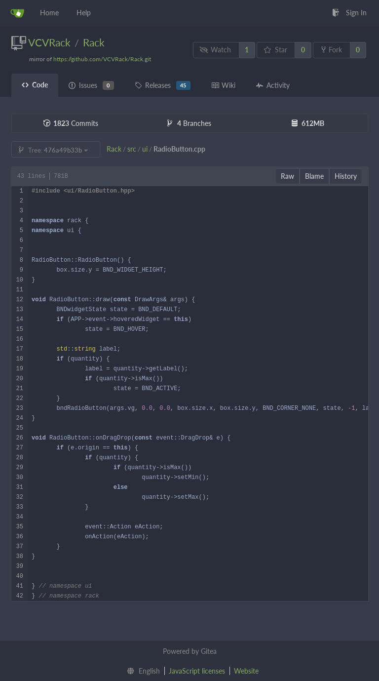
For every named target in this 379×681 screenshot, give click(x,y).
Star (275, 49)
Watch (215, 49)
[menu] (141, 671)
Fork (331, 49)
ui (145, 149)
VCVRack (49, 42)
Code (35, 84)
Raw (287, 176)
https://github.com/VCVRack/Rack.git (102, 59)
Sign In (349, 12)
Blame (314, 176)
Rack (94, 42)
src (131, 149)
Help (83, 12)
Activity (273, 85)
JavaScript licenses (197, 671)
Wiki (223, 85)
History (346, 176)
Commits (70, 123)
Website (246, 671)
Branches (189, 123)
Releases (162, 85)
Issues (91, 85)
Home (49, 12)
